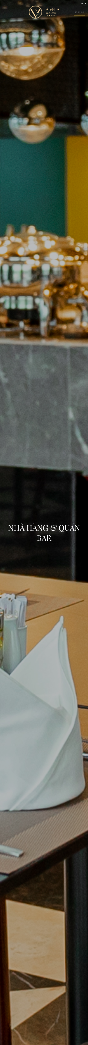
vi (82, 3)
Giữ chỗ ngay (79, 12)
